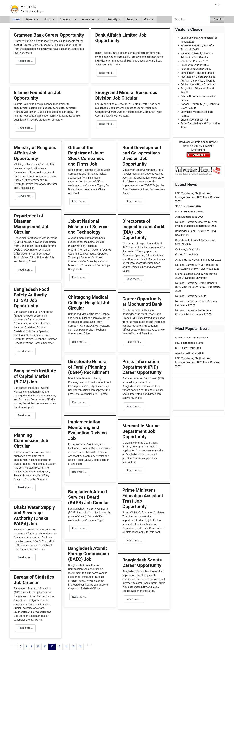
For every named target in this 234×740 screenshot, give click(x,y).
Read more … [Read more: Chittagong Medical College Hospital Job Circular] (79, 341)
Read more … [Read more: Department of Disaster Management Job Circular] (25, 269)
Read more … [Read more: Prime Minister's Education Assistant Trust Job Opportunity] (133, 540)
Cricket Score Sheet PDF (194, 119)
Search (217, 19)
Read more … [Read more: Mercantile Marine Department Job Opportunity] (133, 470)
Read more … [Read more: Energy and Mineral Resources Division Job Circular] (106, 123)
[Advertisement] (90, 699)
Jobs (47, 19)
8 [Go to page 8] (26, 646)
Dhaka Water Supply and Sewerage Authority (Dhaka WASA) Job (34, 515)
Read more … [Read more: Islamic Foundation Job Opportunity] (25, 127)
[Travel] (136, 19)
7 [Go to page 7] (20, 646)
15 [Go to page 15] (73, 646)
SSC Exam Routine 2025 (194, 61)
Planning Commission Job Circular (31, 441)
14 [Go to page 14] (66, 646)
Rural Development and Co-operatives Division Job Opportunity (141, 156)
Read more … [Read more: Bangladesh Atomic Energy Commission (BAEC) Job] (79, 596)
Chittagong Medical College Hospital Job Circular (89, 302)
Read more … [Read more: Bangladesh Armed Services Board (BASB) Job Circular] (79, 528)
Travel (130, 19)
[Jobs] (53, 19)
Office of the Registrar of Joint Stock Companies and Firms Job (86, 156)
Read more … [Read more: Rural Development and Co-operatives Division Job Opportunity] (133, 201)
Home (16, 19)
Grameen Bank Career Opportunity (49, 35)
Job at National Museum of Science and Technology (88, 226)
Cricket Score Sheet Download (198, 84)
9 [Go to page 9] (31, 646)
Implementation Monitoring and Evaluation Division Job (87, 430)
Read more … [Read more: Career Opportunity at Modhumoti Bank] (133, 341)
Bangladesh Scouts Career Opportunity (142, 562)
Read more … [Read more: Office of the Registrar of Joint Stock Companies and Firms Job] (79, 201)
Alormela (28, 6)
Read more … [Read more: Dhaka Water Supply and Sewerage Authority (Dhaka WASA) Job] (25, 557)
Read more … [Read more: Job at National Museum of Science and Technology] (79, 277)
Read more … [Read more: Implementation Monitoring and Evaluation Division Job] (79, 471)
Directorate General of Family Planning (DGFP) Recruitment (88, 367)
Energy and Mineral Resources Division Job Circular (126, 95)
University (111, 19)
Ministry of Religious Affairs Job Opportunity (35, 153)
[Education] (75, 19)
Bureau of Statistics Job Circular (34, 579)
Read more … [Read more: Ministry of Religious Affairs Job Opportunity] (25, 196)
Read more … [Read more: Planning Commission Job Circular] (25, 487)
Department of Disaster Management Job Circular (32, 224)
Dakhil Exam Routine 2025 (196, 68)
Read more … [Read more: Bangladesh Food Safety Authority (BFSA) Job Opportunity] (25, 351)
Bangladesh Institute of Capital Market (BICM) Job (35, 376)
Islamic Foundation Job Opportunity (38, 95)
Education (66, 19)
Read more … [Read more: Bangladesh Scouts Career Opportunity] (133, 599)
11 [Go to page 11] (45, 646)
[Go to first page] (12, 645)
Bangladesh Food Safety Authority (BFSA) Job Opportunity (31, 297)
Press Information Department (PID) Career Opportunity (141, 367)
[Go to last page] (89, 645)
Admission (88, 19)
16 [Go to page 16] (79, 646)
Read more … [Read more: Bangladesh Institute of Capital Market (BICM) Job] (25, 415)
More (146, 19)
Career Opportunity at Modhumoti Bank (142, 301)
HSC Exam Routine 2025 (195, 65)
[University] (119, 19)
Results (30, 19)
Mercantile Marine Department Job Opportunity (141, 431)
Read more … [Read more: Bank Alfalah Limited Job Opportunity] (106, 72)
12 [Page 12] (52, 646)
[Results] (37, 19)
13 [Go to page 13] (59, 646)
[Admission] (97, 19)
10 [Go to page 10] (38, 646)
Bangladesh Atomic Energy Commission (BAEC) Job (88, 554)
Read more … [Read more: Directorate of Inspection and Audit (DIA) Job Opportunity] (133, 279)
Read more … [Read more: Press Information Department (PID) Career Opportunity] (133, 406)
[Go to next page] (85, 645)
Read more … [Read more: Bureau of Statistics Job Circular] (25, 627)
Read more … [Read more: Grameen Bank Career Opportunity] (25, 60)
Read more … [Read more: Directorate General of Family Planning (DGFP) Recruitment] (79, 402)
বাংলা (218, 4)
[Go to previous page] (16, 645)
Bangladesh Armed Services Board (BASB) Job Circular (88, 497)
